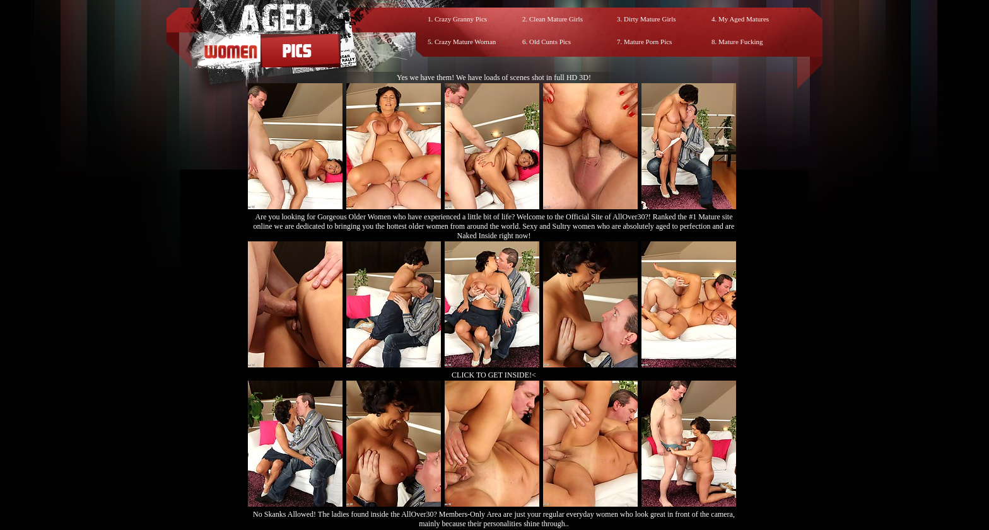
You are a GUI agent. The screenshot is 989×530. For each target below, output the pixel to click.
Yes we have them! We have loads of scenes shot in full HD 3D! (494, 77)
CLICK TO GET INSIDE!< (494, 375)
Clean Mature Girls (556, 19)
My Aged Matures (743, 19)
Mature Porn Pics (648, 41)
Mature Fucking (740, 41)
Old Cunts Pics (550, 41)
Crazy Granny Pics (461, 19)
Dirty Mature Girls (650, 19)
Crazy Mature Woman (465, 41)
